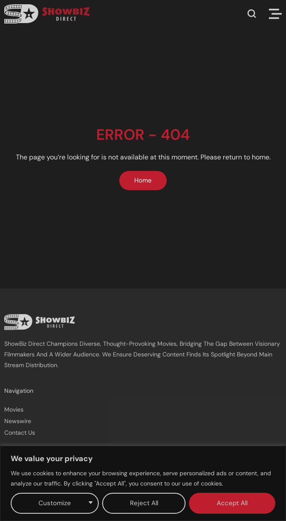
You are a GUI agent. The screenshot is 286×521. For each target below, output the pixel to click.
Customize (54, 503)
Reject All (144, 503)
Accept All (232, 503)
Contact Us (19, 432)
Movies (14, 409)
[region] (143, 483)
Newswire (17, 421)
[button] (252, 13)
